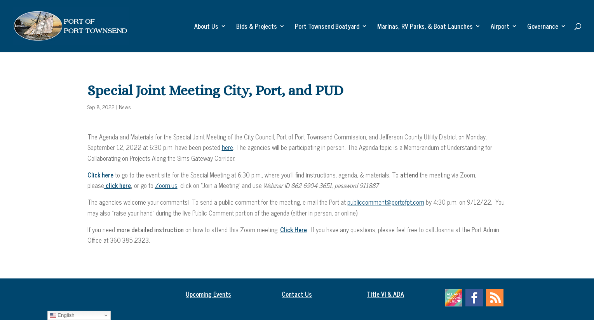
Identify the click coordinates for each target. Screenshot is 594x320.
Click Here (293, 229)
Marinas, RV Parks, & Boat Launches (425, 27)
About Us (206, 27)
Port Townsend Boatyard (327, 27)
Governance (542, 27)
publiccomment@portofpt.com (385, 202)
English (62, 315)
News (125, 106)
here (227, 147)
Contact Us (297, 294)
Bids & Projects (256, 27)
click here (117, 185)
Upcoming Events (208, 294)
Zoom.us (166, 185)
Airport (500, 27)
